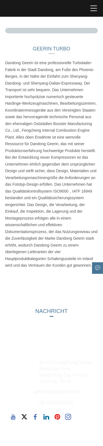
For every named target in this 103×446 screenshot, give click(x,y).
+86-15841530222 (55, 403)
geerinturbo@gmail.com (57, 391)
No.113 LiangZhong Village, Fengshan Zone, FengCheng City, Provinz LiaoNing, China (66, 372)
